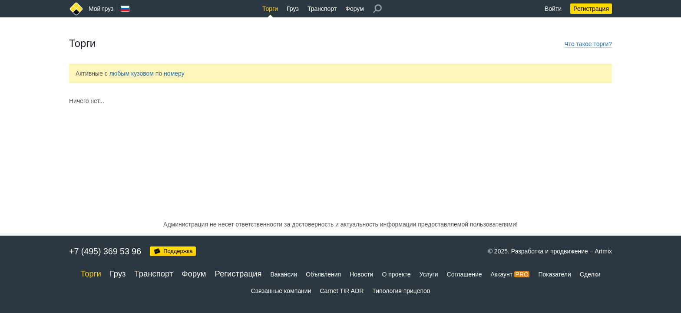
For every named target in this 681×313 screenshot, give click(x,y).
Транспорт (322, 8)
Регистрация (591, 8)
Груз (293, 8)
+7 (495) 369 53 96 (105, 251)
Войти (553, 8)
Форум (354, 8)
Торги (270, 8)
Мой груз (101, 8)
